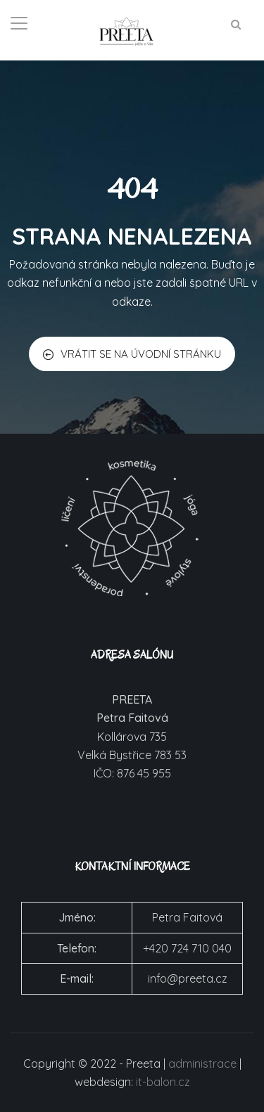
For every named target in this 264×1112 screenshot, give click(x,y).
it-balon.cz (163, 1082)
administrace (202, 1063)
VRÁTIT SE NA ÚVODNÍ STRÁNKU (132, 354)
